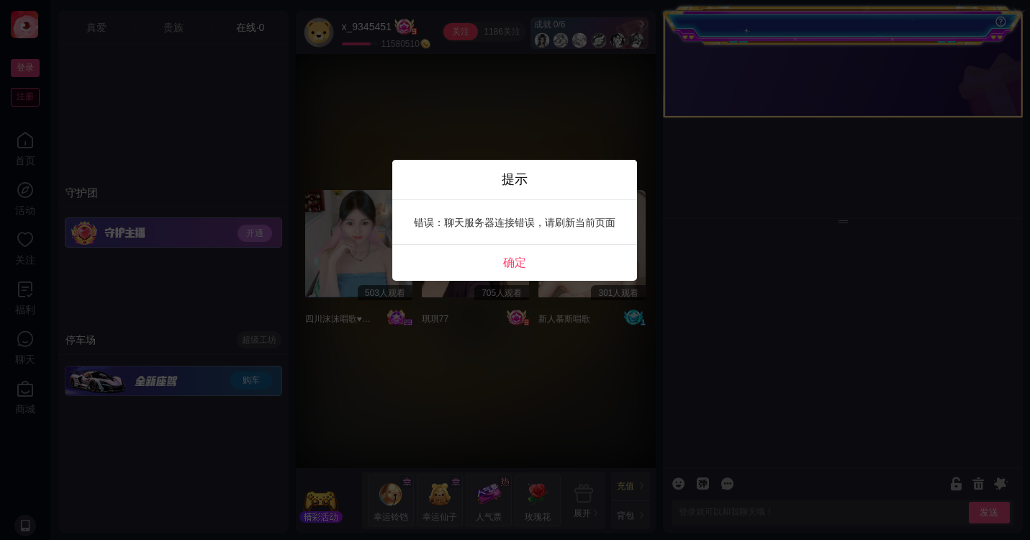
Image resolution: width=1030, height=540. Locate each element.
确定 (514, 262)
